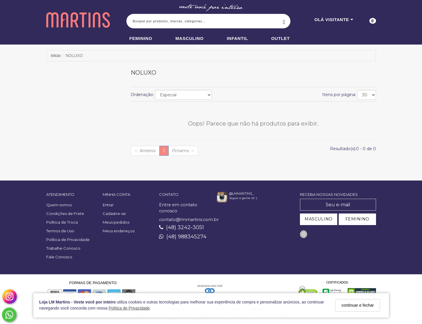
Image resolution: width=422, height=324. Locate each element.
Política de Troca (62, 222)
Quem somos (59, 205)
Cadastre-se (114, 213)
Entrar (108, 205)
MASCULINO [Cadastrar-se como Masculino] (319, 219)
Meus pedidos (116, 222)
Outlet (280, 38)
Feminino (140, 38)
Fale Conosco (59, 257)
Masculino (189, 38)
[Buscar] (283, 21)
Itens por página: (339, 94)
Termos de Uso (60, 231)
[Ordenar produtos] (183, 95)
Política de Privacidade (129, 308)
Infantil (237, 38)
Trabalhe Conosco (63, 248)
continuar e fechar (357, 305)
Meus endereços (118, 231)
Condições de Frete (65, 213)
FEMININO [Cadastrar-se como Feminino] (357, 219)
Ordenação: (142, 94)
